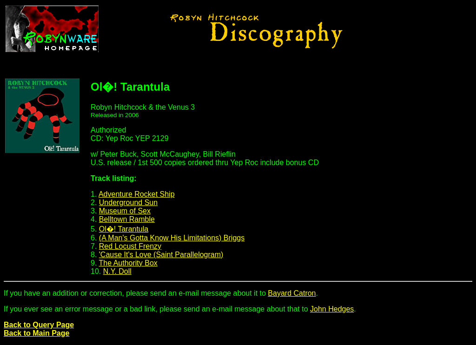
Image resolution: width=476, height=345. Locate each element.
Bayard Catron (292, 293)
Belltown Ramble (127, 219)
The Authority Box (128, 263)
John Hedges (332, 309)
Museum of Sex (125, 211)
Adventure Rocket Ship (137, 194)
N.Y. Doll (117, 271)
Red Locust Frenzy (130, 246)
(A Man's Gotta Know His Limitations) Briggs (172, 238)
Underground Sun (128, 202)
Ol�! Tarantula (123, 229)
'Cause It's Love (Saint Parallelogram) (161, 255)
